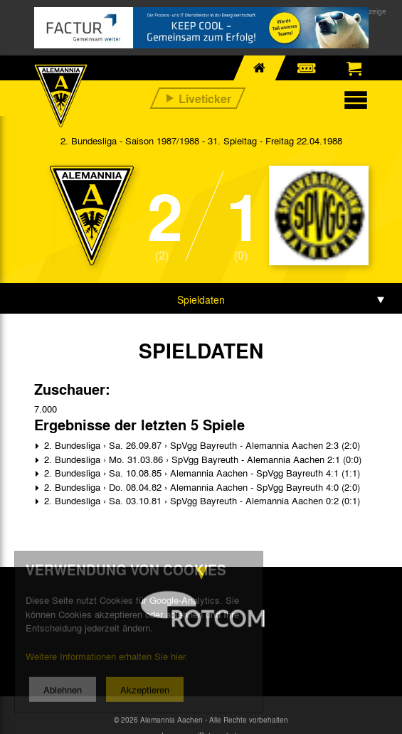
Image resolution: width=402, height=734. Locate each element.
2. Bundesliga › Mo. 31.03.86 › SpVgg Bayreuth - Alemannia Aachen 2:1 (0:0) (201, 459)
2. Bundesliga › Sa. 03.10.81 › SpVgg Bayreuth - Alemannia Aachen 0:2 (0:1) (200, 500)
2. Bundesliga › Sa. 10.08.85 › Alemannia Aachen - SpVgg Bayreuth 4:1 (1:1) (200, 472)
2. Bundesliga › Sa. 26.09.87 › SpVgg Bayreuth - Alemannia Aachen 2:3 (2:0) (200, 445)
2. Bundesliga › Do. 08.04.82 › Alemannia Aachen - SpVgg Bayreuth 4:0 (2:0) (200, 487)
